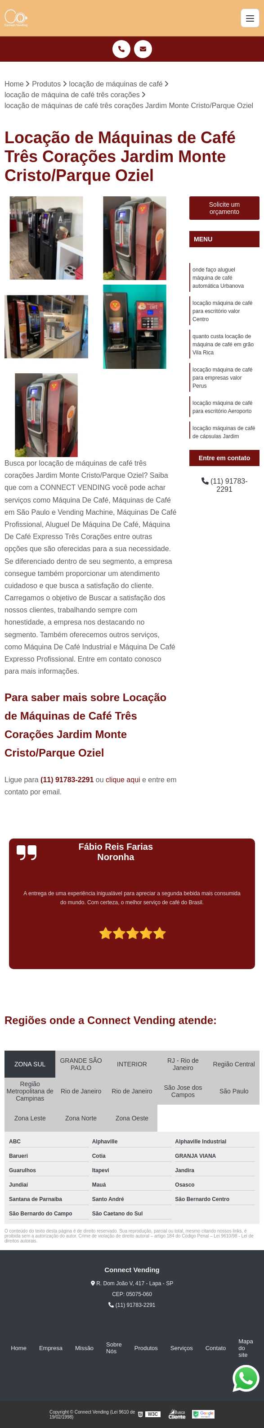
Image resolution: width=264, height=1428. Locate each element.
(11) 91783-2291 (68, 780)
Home (19, 1348)
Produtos (146, 1348)
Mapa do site (245, 1348)
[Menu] (250, 18)
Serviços (181, 1348)
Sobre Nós (114, 1348)
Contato (216, 1348)
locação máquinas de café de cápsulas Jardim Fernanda (223, 436)
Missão (84, 1348)
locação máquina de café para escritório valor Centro (222, 311)
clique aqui (123, 780)
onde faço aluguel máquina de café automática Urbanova (218, 278)
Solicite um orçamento (224, 208)
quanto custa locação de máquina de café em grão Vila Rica (223, 344)
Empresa (51, 1348)
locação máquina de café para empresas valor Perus (222, 378)
